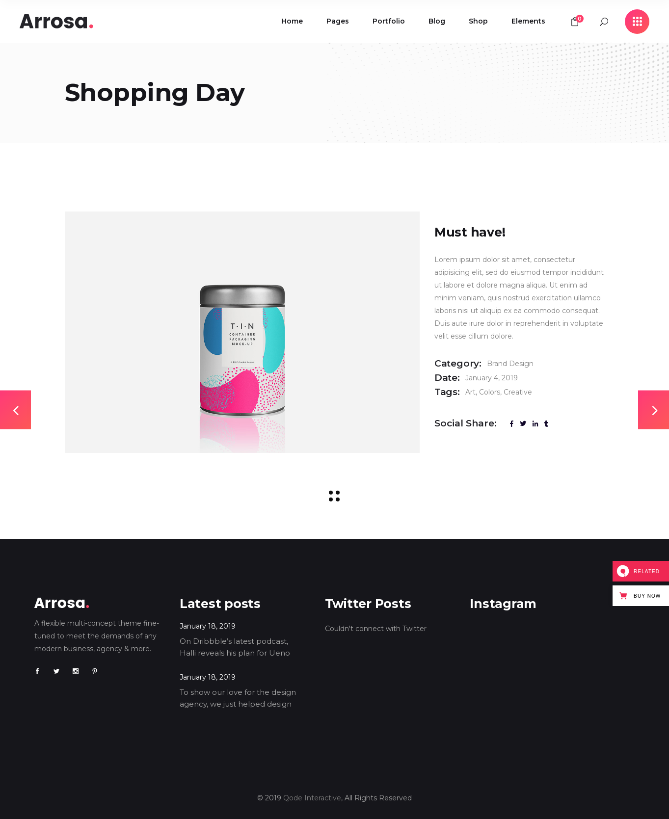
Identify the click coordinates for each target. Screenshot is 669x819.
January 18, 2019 (208, 626)
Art (470, 392)
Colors (489, 392)
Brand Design (510, 363)
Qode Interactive (312, 797)
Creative (518, 392)
